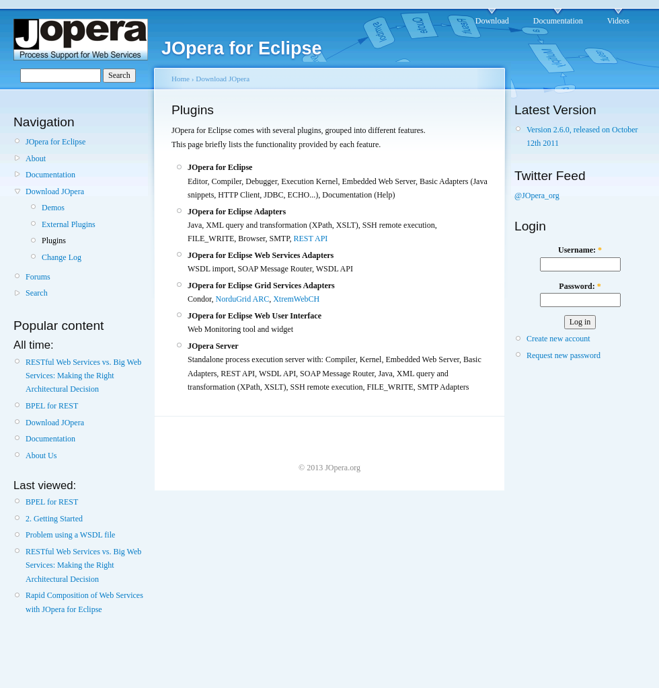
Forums (38, 277)
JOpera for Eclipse (55, 141)
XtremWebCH (296, 299)
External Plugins (68, 224)
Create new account (558, 338)
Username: (580, 250)
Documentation (558, 21)
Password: (579, 286)
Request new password (563, 355)
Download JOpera (55, 191)
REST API (311, 238)
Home (180, 79)
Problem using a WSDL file (70, 535)
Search (37, 293)
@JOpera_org (536, 195)
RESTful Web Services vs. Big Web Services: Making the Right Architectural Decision (83, 375)
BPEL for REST (52, 406)
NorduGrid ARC (243, 299)
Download (492, 21)
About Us (41, 455)
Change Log (61, 257)
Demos (53, 207)
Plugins (54, 240)
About (36, 158)
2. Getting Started (54, 518)
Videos (618, 21)
